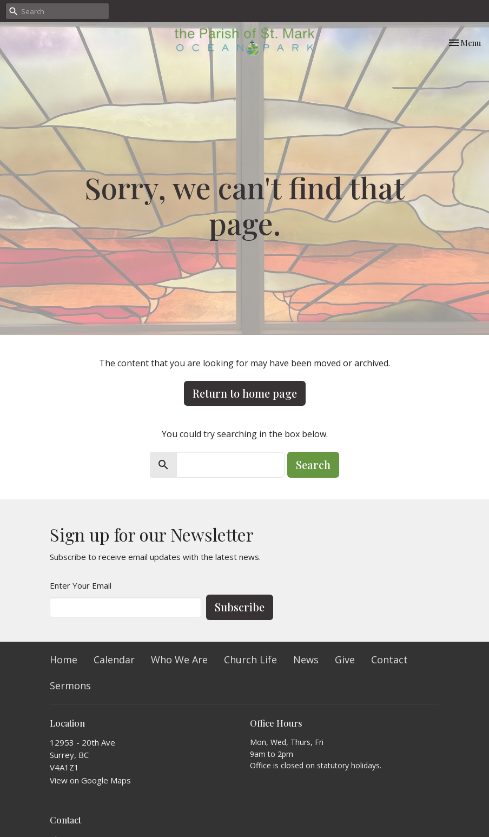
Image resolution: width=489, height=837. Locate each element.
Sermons (70, 685)
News (306, 659)
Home (63, 659)
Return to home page (245, 393)
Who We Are (179, 659)
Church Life (250, 659)
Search (313, 464)
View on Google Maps (90, 780)
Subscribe (240, 606)
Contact (389, 659)
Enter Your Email (80, 585)
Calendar (114, 659)
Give (345, 659)
